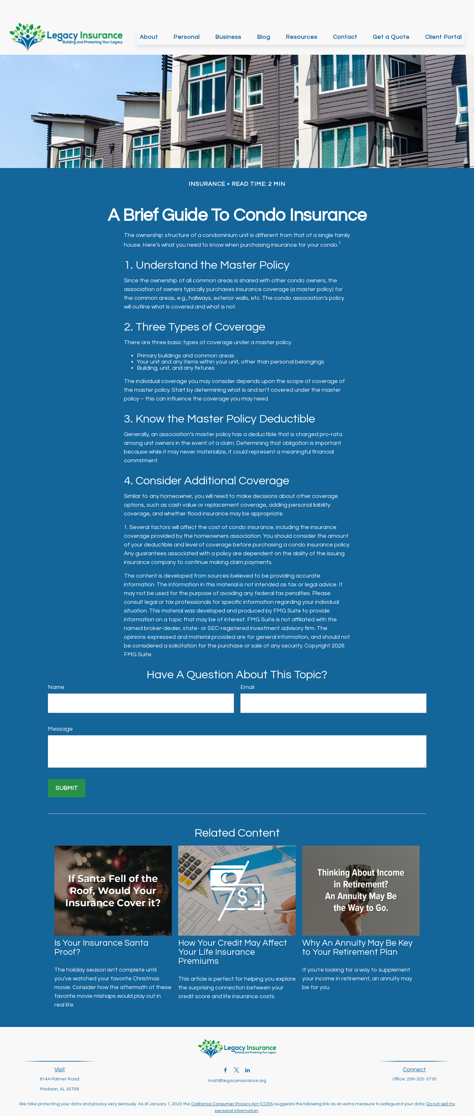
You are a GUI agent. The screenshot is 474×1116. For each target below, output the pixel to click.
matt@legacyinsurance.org (237, 1061)
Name (56, 668)
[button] (149, 17)
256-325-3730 (421, 1059)
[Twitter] (236, 1050)
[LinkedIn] (247, 1050)
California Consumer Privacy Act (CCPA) (232, 1084)
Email (247, 668)
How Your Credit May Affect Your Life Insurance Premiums (232, 932)
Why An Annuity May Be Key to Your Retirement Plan (357, 928)
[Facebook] (225, 1050)
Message (60, 709)
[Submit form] (66, 769)
